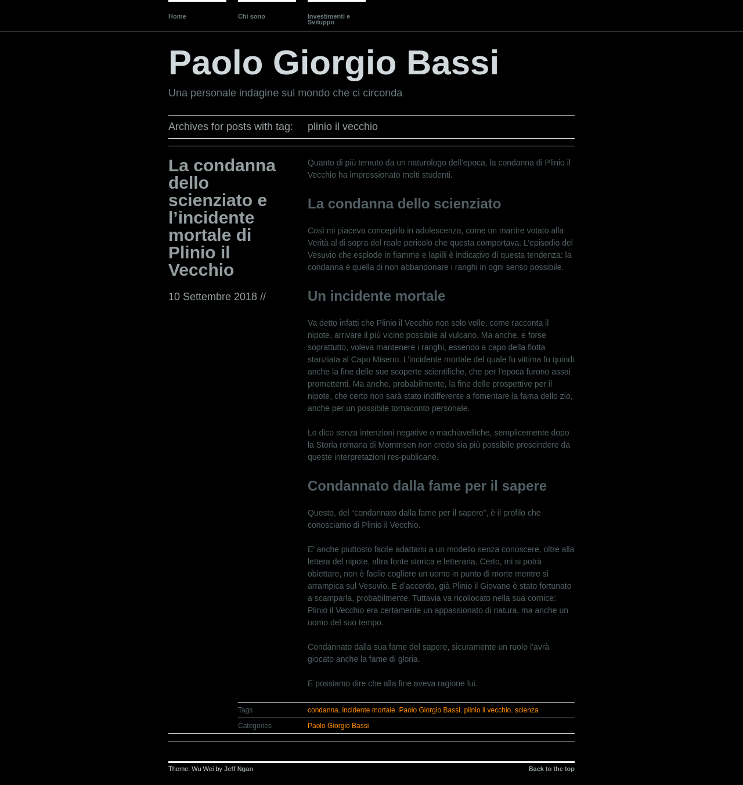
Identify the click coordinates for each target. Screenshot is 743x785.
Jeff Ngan (238, 768)
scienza (527, 710)
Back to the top (552, 768)
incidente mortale (368, 710)
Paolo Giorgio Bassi (333, 62)
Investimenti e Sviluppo (329, 19)
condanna (323, 710)
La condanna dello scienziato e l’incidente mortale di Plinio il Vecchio (222, 217)
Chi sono (251, 16)
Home (177, 16)
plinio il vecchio (487, 710)
